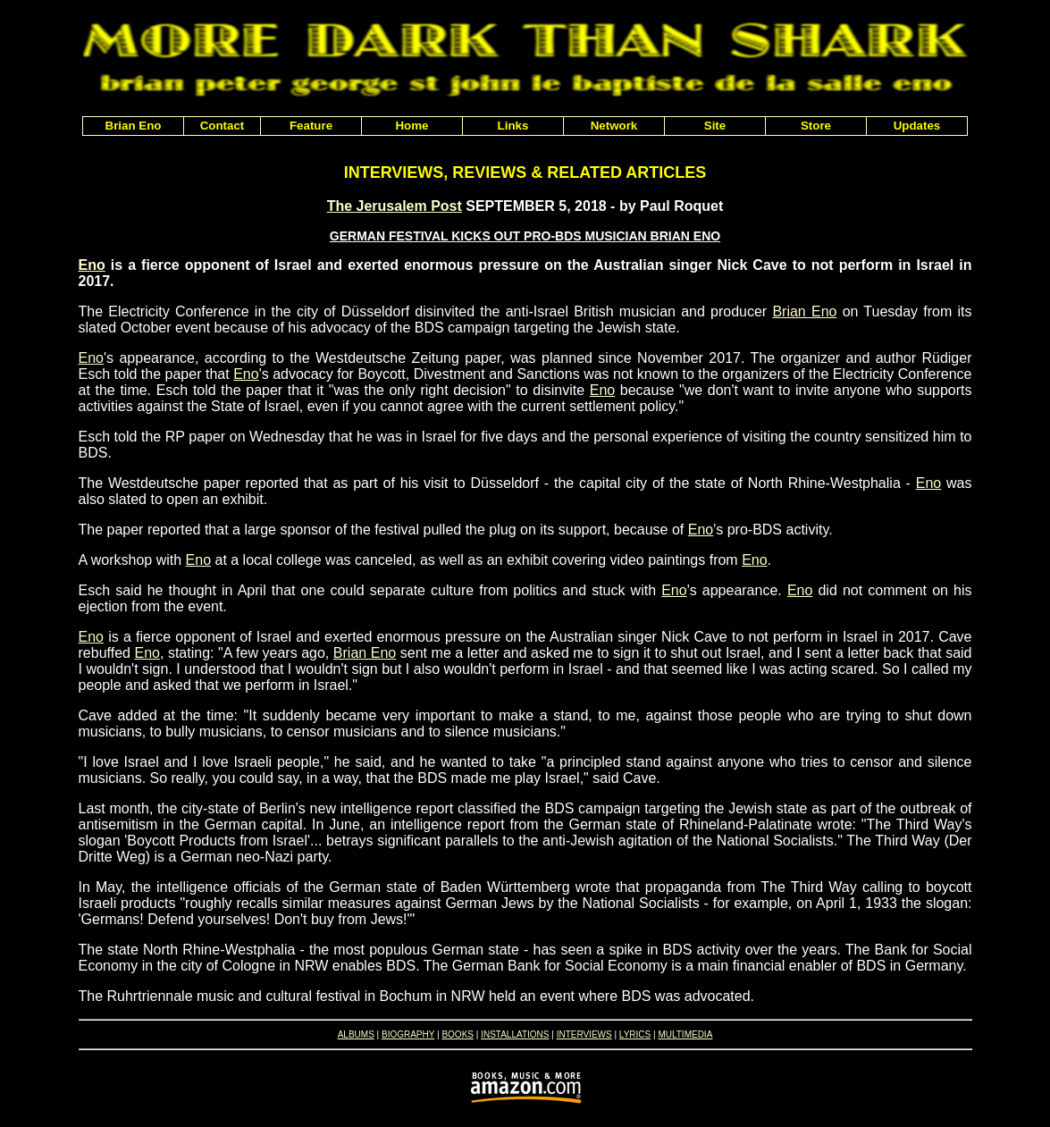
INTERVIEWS (584, 1034)
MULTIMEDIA (685, 1034)
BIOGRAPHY (408, 1034)
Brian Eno (804, 311)
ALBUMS (356, 1034)
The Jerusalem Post (394, 206)
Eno (92, 265)
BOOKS (457, 1034)
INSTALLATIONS (515, 1034)
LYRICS (635, 1034)
